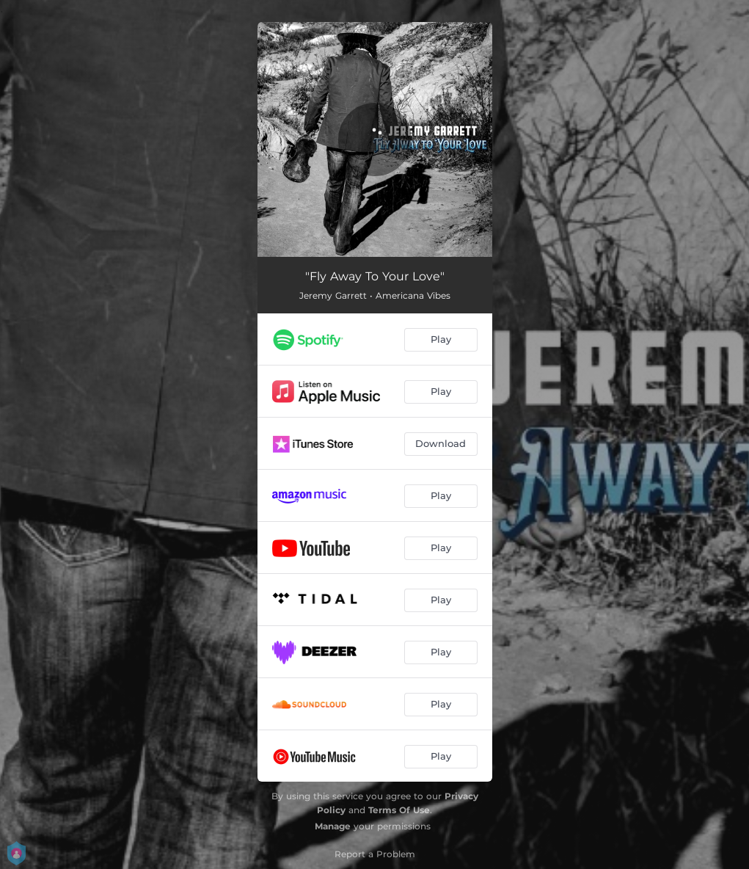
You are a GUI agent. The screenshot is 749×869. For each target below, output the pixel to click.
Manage (333, 826)
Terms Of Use (399, 809)
